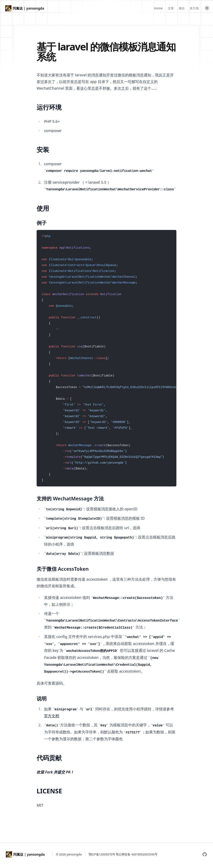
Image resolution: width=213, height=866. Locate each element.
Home (158, 8)
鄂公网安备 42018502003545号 (136, 854)
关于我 (194, 8)
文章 (171, 8)
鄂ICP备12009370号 (102, 854)
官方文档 (51, 715)
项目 (182, 8)
